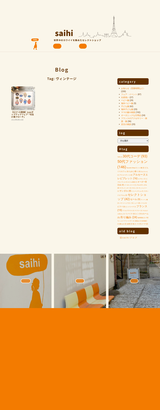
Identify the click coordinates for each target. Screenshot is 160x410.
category (127, 81)
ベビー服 (125, 100)
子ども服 (125, 106)
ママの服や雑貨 (128, 112)
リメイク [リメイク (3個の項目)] (130, 214)
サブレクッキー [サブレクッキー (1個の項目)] (126, 188)
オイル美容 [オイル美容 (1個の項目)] (132, 182)
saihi (64, 31)
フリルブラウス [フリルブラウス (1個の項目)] (128, 210)
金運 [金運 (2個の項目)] (129, 224)
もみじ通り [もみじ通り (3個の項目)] (134, 171)
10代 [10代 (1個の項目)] (119, 157)
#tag (123, 149)
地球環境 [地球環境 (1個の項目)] (141, 218)
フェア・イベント (129, 94)
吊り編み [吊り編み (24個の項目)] (128, 217)
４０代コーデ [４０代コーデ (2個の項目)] (142, 224)
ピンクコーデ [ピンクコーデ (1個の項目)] (131, 207)
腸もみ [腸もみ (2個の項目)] (123, 224)
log (122, 133)
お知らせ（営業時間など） (133, 88)
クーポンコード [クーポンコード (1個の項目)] (130, 185)
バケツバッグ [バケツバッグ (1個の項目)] (125, 203)
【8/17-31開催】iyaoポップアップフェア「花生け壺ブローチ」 (22, 114)
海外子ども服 (127, 109)
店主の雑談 (126, 124)
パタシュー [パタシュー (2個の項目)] (135, 203)
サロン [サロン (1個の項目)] (135, 188)
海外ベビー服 (127, 103)
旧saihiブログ (129, 238)
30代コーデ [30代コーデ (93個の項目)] (135, 156)
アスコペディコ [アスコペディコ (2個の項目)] (126, 175)
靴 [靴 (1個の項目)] (134, 224)
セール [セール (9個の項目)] (135, 199)
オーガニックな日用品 (131, 115)
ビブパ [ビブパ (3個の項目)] (121, 207)
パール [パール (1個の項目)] (144, 203)
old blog (127, 231)
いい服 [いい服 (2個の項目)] (141, 168)
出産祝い (125, 97)
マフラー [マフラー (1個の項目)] (138, 210)
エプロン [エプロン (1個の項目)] (142, 179)
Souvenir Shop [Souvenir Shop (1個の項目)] (132, 168)
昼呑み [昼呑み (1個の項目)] (138, 221)
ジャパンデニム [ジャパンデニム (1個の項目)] (137, 191)
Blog (62, 69)
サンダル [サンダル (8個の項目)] (125, 191)
